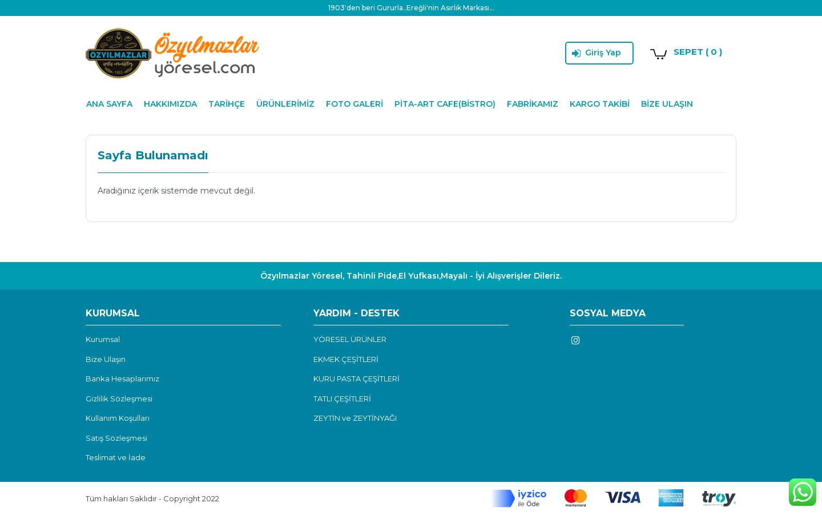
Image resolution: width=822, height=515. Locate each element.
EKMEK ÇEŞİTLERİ (345, 359)
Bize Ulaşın (106, 359)
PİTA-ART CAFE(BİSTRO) (444, 104)
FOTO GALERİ (354, 104)
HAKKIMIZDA (170, 104)
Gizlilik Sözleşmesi (119, 398)
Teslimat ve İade (116, 457)
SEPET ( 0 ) (698, 51)
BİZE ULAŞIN (667, 104)
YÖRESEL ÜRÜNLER (349, 339)
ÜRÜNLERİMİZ (285, 104)
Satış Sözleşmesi (116, 437)
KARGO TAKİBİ (600, 104)
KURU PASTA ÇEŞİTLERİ (356, 378)
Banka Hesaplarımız (122, 378)
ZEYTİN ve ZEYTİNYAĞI (355, 418)
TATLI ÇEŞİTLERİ (342, 398)
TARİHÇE (226, 104)
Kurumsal (103, 339)
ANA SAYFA (109, 104)
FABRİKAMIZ (532, 104)
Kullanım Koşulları (118, 418)
